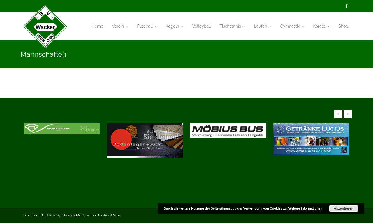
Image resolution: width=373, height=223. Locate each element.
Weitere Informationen (305, 208)
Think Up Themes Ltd (64, 215)
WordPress (112, 215)
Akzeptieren (343, 208)
